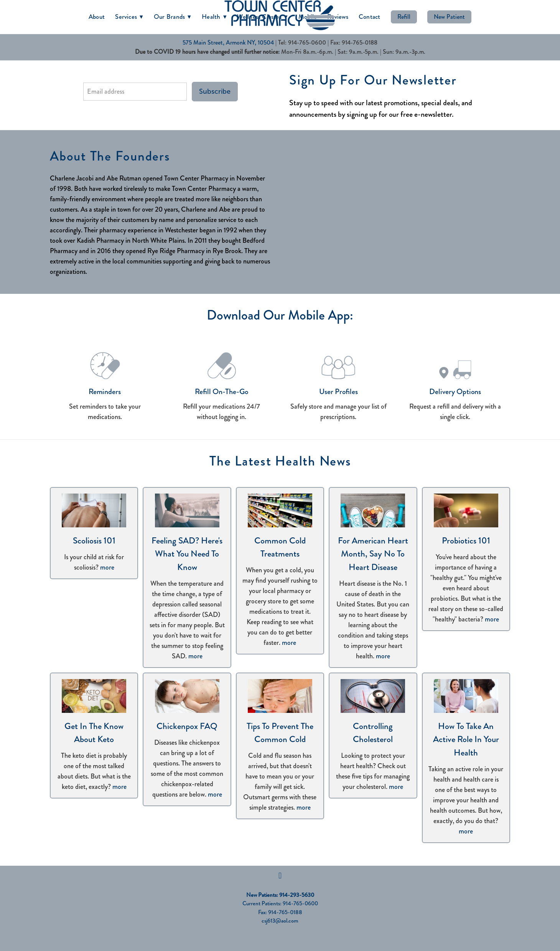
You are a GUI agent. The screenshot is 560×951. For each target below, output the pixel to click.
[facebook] (280, 876)
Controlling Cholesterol (373, 733)
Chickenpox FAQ (186, 726)
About (97, 16)
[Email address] (135, 92)
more (107, 567)
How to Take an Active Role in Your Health (466, 739)
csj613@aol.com (280, 920)
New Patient (449, 16)
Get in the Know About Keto (94, 733)
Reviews (337, 16)
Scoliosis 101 (94, 540)
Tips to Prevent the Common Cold (280, 733)
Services (129, 16)
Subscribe (215, 91)
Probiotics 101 (466, 540)
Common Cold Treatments (280, 547)
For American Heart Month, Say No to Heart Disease (373, 553)
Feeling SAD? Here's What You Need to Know (187, 553)
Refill (403, 16)
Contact (369, 16)
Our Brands (172, 16)
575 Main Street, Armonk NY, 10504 (228, 42)
